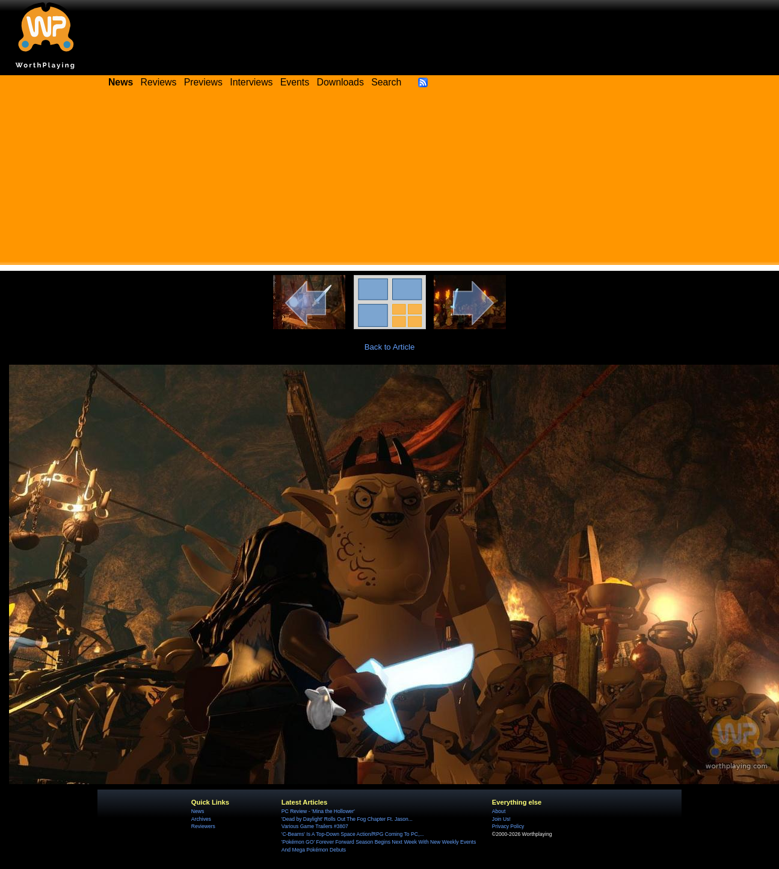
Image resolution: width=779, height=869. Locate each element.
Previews (203, 82)
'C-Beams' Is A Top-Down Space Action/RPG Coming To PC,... (353, 834)
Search (386, 82)
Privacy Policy (508, 826)
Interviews (251, 82)
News (197, 811)
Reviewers (203, 826)
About (498, 811)
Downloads (340, 82)
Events (294, 82)
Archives (201, 819)
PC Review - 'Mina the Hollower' (318, 811)
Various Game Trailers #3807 (315, 826)
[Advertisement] (390, 180)
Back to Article (390, 346)
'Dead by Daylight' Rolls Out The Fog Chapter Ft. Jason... (347, 819)
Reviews (159, 82)
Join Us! (501, 819)
